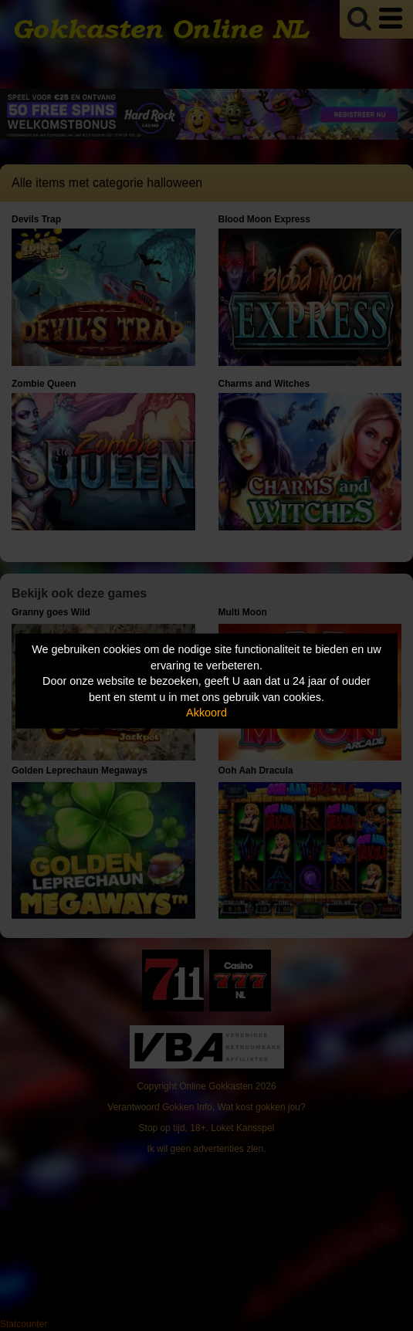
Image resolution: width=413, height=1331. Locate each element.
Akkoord (206, 712)
